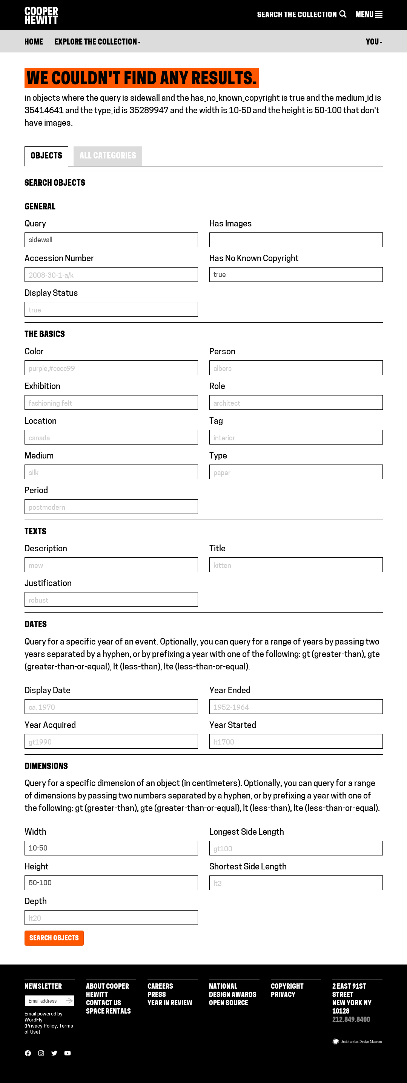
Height (37, 867)
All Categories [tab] (108, 156)
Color (34, 352)
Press (156, 995)
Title (217, 549)
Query (35, 224)
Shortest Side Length (248, 867)
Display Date (48, 691)
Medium (39, 456)
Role (217, 387)
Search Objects (54, 938)
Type (218, 456)
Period (36, 491)
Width (35, 832)
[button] (368, 15)
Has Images (230, 224)
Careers (160, 987)
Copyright (287, 987)
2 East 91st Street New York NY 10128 (352, 999)
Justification (48, 584)
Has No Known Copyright (254, 259)
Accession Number (59, 259)
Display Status (51, 293)
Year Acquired (50, 725)
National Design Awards (232, 991)
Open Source (228, 1003)
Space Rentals (108, 1011)
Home (34, 42)
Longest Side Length (246, 832)
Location (41, 421)
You (374, 42)
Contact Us (103, 1003)
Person (222, 352)
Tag (216, 421)
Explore (97, 42)
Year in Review (169, 1003)
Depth (36, 902)
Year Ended (229, 691)
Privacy (283, 995)
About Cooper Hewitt (107, 991)
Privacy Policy (41, 1026)
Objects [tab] (46, 156)
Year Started (232, 725)
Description (46, 549)
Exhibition (42, 387)
